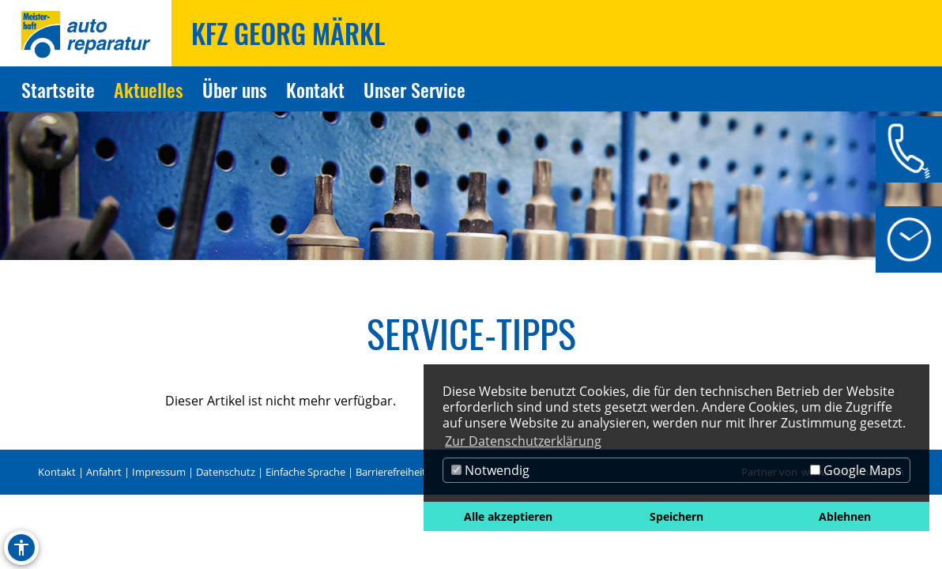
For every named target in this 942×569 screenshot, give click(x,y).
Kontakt (57, 472)
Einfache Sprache (305, 472)
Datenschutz (225, 472)
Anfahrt (104, 472)
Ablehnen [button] (845, 516)
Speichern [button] (676, 516)
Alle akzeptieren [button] (508, 516)
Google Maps (856, 470)
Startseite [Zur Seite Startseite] (58, 89)
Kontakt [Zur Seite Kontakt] (315, 89)
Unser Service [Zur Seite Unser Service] (414, 89)
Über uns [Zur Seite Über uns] (234, 89)
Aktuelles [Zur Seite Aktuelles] (148, 89)
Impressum (159, 472)
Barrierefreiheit (391, 472)
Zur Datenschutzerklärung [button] (523, 441)
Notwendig (490, 470)
